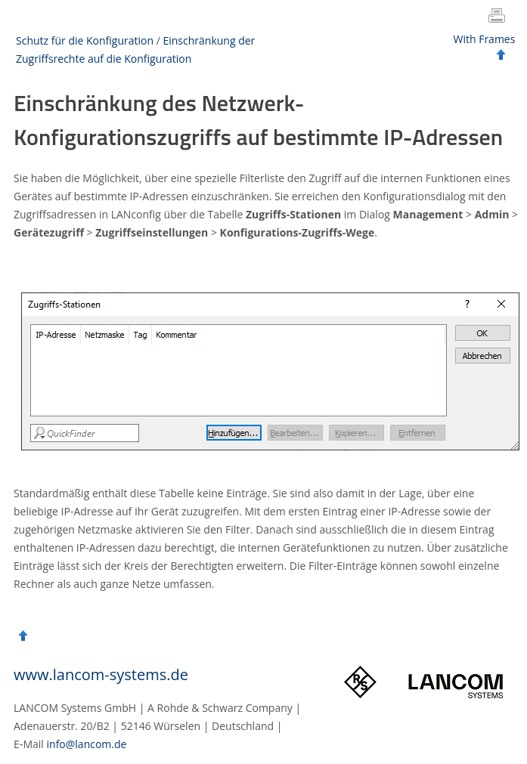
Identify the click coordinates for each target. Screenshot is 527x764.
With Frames (485, 39)
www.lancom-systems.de (101, 674)
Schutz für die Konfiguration (84, 40)
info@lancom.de (87, 744)
